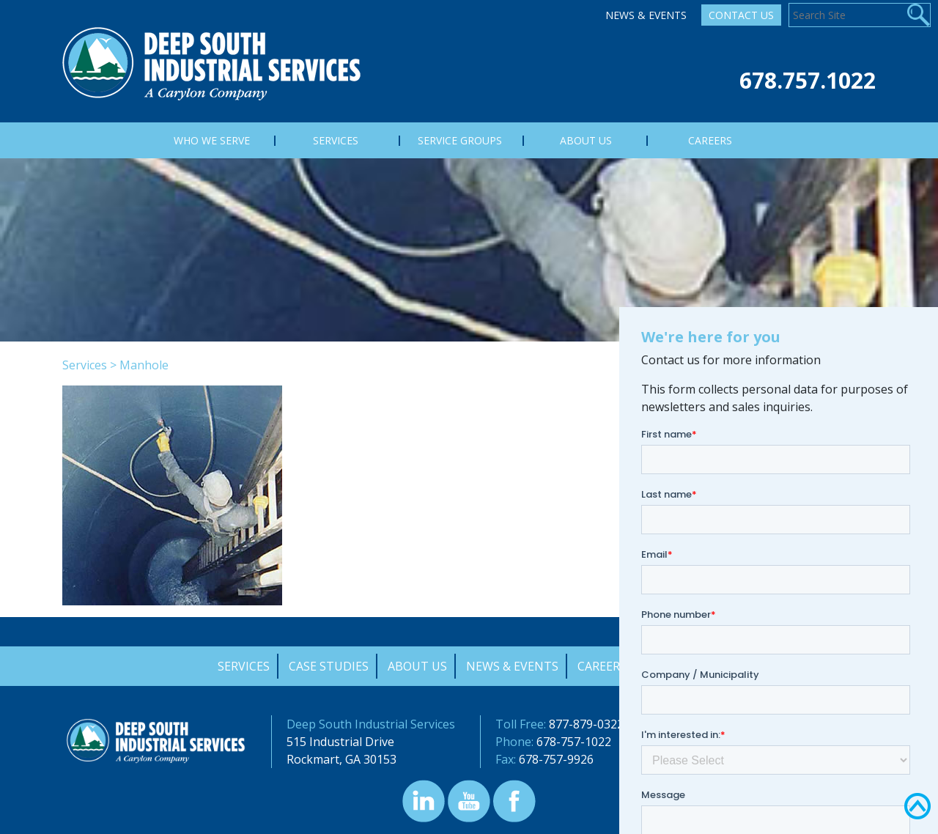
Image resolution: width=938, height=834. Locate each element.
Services (84, 365)
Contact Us (741, 15)
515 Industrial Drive (340, 742)
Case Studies (329, 666)
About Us (417, 666)
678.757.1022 (807, 80)
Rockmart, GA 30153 (341, 759)
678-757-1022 (573, 742)
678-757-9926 (556, 759)
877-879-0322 (586, 724)
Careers (602, 666)
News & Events (646, 15)
